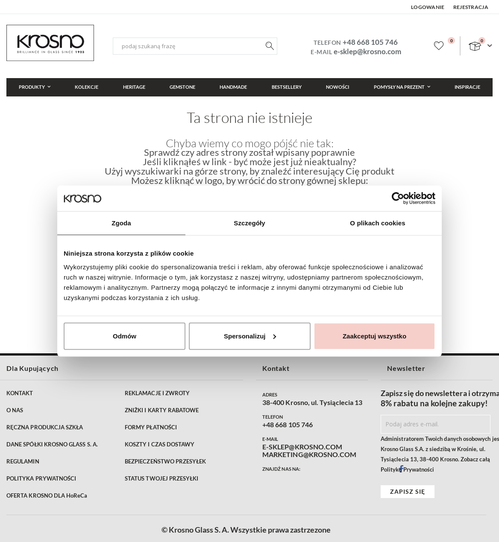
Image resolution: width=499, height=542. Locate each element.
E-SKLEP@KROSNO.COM (302, 447)
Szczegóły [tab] (249, 223)
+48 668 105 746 (370, 42)
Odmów (124, 335)
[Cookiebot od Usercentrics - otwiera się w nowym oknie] (398, 198)
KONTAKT (19, 393)
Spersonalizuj (250, 335)
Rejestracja (470, 7)
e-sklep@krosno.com (367, 51)
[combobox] (195, 46)
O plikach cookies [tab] (377, 223)
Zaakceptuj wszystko (374, 335)
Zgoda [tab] (121, 223)
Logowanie (428, 7)
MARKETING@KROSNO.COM (309, 454)
